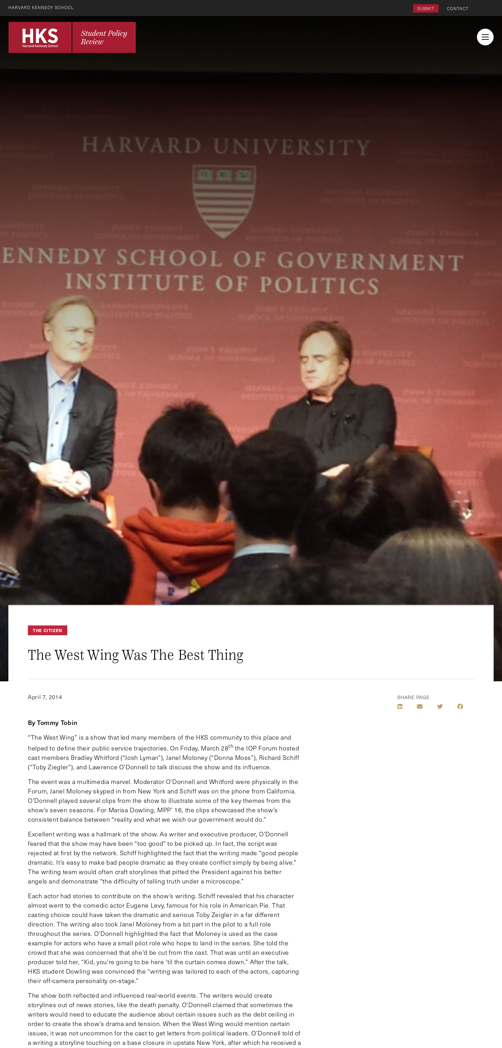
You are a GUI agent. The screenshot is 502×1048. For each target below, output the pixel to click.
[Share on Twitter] (440, 706)
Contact (458, 8)
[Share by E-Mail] (420, 706)
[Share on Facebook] (460, 706)
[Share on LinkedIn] (399, 706)
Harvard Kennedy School (41, 7)
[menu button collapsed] (485, 37)
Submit (425, 8)
